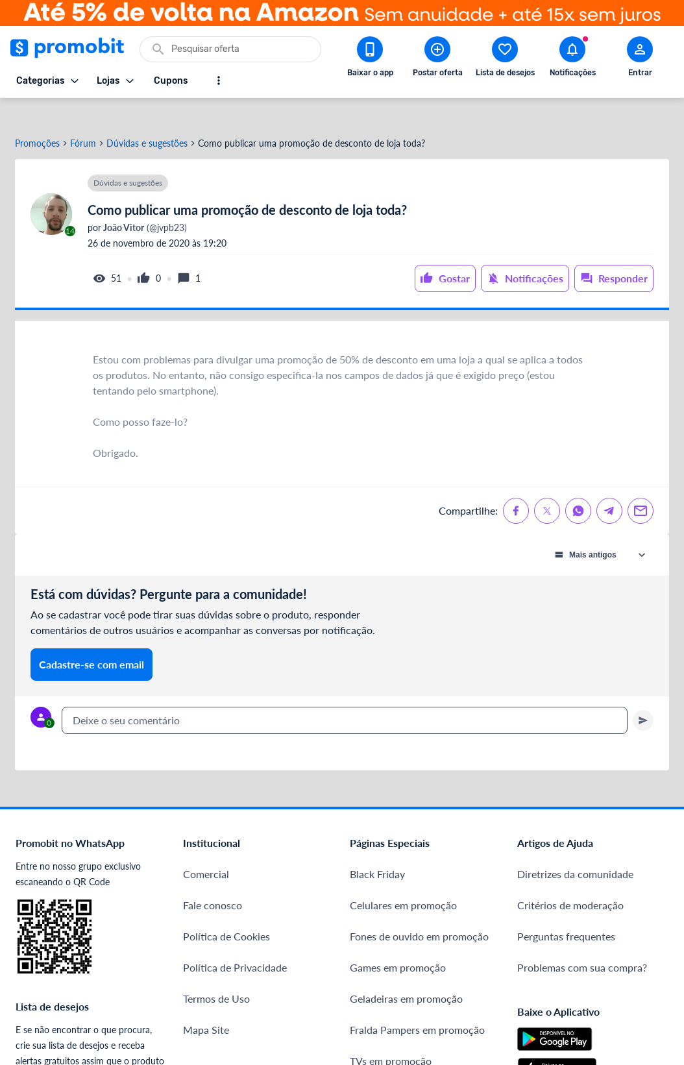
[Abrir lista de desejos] (505, 59)
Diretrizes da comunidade (575, 849)
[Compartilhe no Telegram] (609, 486)
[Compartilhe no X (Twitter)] (547, 486)
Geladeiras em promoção (406, 974)
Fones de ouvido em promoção (419, 911)
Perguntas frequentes (566, 911)
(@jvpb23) (144, 203)
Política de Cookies (226, 911)
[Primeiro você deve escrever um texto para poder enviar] (643, 695)
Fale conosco (212, 880)
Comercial (206, 849)
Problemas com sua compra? (582, 942)
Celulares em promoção (403, 880)
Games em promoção (398, 942)
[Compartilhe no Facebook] (516, 486)
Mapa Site (206, 1005)
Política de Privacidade (235, 942)
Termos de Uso (216, 974)
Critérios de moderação (570, 880)
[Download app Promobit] (370, 59)
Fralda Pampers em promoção (417, 1005)
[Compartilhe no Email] (640, 486)
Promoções (37, 119)
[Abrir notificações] (572, 59)
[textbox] (345, 696)
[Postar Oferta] (437, 59)
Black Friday (377, 849)
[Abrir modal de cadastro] (640, 59)
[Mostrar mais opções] (219, 80)
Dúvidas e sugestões (147, 119)
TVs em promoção (391, 1036)
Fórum (83, 119)
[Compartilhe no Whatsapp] (578, 486)
